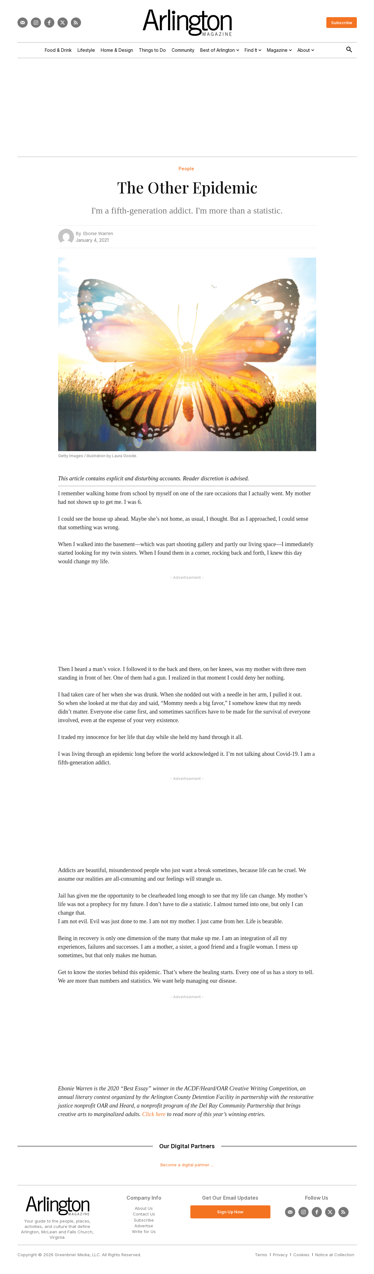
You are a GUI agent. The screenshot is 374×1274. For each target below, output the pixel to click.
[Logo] (187, 23)
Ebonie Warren (98, 233)
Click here (154, 1114)
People (186, 168)
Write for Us (144, 1231)
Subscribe (144, 1220)
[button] (349, 50)
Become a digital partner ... (187, 1164)
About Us (144, 1208)
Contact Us (144, 1213)
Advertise (143, 1225)
